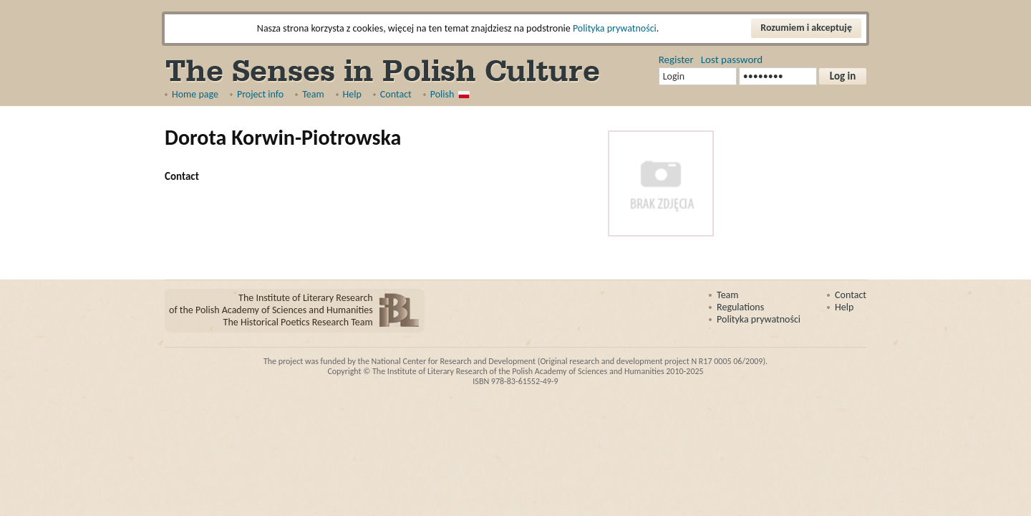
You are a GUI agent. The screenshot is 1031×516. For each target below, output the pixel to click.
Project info (260, 94)
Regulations (740, 307)
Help (352, 94)
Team (313, 94)
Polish (442, 94)
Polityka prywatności (615, 28)
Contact (396, 94)
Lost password (732, 59)
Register (676, 59)
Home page (195, 94)
